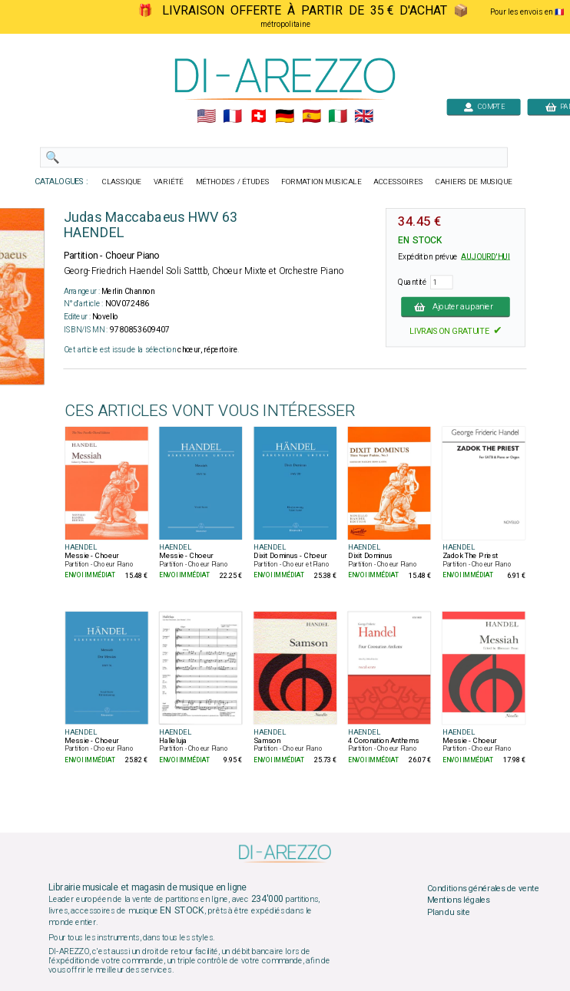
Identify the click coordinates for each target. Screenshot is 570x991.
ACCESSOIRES (398, 182)
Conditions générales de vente (483, 888)
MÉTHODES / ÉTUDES (233, 182)
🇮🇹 (337, 116)
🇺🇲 (206, 116)
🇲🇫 (232, 116)
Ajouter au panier (455, 306)
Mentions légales (458, 900)
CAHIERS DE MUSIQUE (474, 182)
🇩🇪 (284, 116)
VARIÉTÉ (169, 182)
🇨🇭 (258, 116)
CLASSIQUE (122, 182)
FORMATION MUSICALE (321, 182)
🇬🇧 (363, 116)
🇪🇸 (311, 116)
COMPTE (484, 106)
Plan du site (448, 912)
